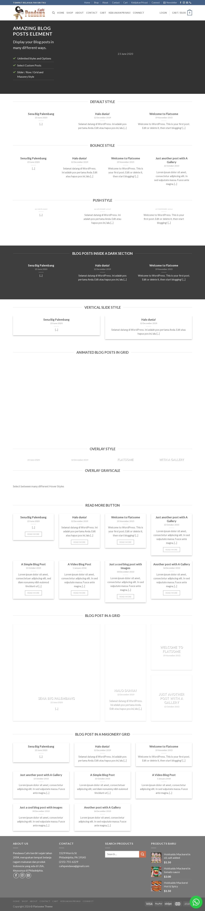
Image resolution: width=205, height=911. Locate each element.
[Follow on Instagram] (184, 3)
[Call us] (190, 3)
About (105, 2)
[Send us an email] (187, 3)
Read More (33, 534)
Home (87, 2)
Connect (156, 2)
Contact (116, 2)
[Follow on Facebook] (181, 3)
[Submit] (142, 854)
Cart (125, 2)
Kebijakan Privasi (139, 2)
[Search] (53, 13)
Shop (96, 2)
